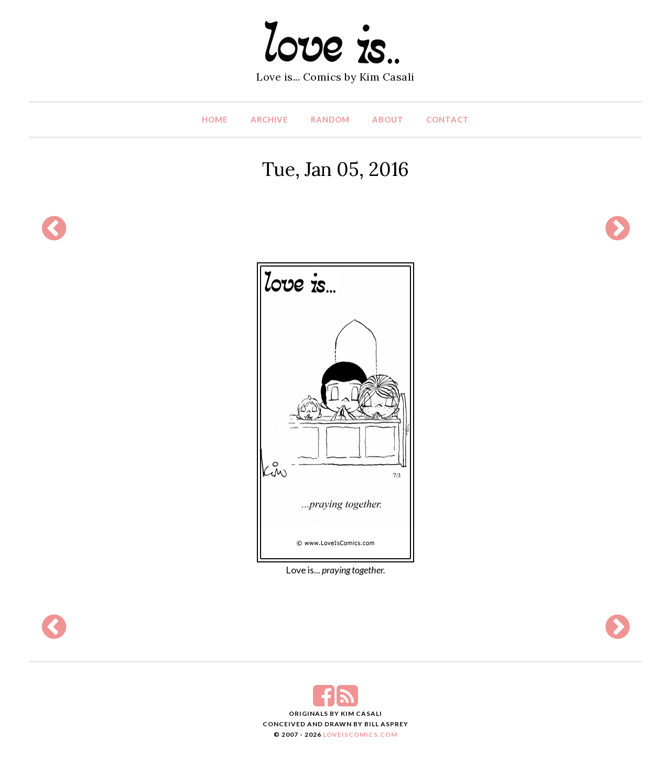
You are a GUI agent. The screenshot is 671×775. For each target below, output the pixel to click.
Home (215, 119)
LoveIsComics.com (360, 734)
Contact (447, 119)
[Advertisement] (335, 228)
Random (330, 119)
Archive (269, 119)
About (388, 119)
